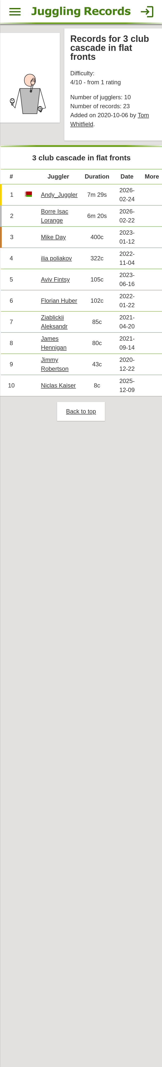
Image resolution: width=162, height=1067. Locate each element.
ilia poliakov (57, 263)
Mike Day (54, 241)
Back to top (81, 419)
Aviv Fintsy (56, 284)
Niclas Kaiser (59, 392)
